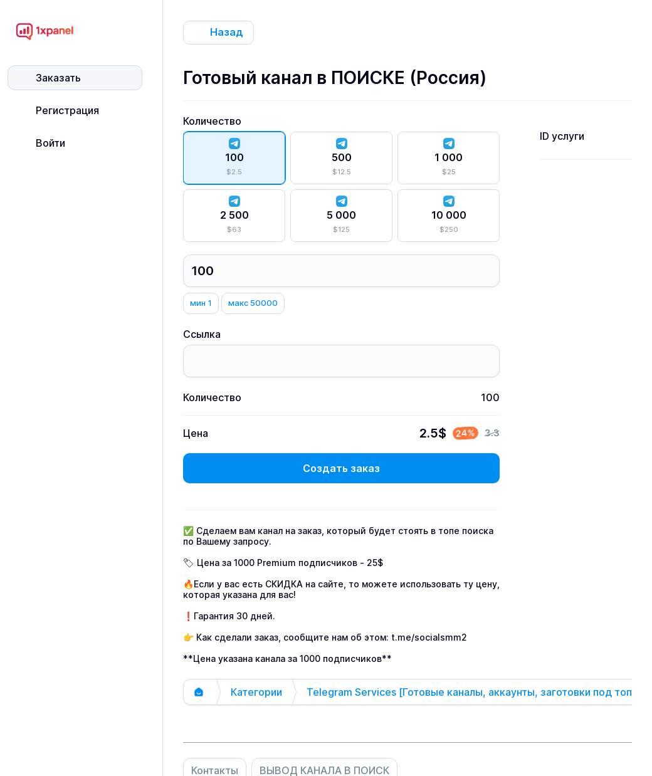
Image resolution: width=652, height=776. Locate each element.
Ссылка (202, 334)
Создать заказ (341, 468)
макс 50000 (253, 303)
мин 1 (201, 303)
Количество (212, 121)
